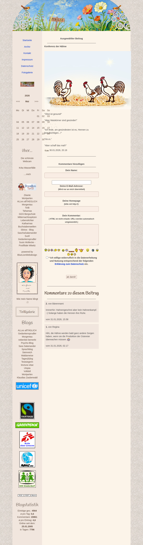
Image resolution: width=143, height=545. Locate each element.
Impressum (27, 59)
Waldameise (27, 355)
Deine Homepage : (71, 202)
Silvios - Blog (27, 229)
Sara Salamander (27, 346)
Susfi (27, 236)
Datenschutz (27, 66)
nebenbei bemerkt (27, 340)
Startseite (27, 40)
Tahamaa (27, 211)
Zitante (27, 195)
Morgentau (27, 204)
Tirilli (27, 207)
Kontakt (27, 53)
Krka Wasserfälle (27, 168)
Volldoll (27, 371)
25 (17, 139)
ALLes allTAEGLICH (27, 201)
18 (17, 133)
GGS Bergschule (27, 214)
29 (38, 139)
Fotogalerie (27, 72)
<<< (18, 101)
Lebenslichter (27, 220)
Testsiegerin (27, 362)
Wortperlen (27, 198)
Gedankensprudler (27, 239)
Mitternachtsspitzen (27, 217)
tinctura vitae (27, 365)
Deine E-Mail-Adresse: (71, 187)
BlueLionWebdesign (27, 255)
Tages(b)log (27, 358)
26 (23, 139)
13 (28, 128)
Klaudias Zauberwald (27, 377)
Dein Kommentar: (71, 218)
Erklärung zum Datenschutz (69, 264)
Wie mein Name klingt (27, 299)
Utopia (27, 368)
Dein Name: (71, 170)
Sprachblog (27, 349)
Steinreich (27, 352)
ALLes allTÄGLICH (27, 330)
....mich (27, 174)
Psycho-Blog (27, 343)
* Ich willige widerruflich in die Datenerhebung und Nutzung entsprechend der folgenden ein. (71, 260)
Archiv (27, 46)
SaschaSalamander (27, 233)
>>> (36, 101)
